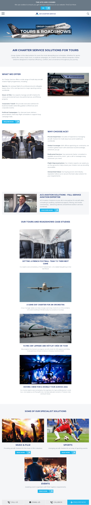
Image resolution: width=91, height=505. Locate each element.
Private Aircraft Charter (8, 489)
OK (43, 8)
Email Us (34, 502)
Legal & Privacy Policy (23, 486)
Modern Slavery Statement (9, 486)
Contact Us (5, 483)
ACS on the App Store (70, 487)
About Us (11, 483)
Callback (56, 502)
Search (88, 14)
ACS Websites (24, 483)
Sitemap (17, 483)
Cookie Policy (33, 486)
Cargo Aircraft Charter (34, 489)
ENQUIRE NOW (9, 122)
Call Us (13, 502)
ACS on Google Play (82, 487)
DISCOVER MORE (47, 210)
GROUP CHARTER (45, 26)
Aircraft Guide (44, 489)
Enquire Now (78, 502)
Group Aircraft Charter (21, 489)
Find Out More (71, 5)
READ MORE (21, 361)
